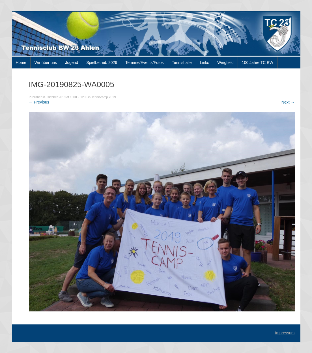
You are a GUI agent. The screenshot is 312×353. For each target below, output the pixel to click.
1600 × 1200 (78, 97)
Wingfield (225, 62)
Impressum (284, 333)
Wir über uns (46, 62)
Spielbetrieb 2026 (101, 62)
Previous (39, 102)
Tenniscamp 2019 (103, 97)
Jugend (71, 62)
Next (288, 102)
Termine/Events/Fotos (144, 62)
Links (204, 62)
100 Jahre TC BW (257, 62)
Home (21, 62)
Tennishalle (182, 62)
